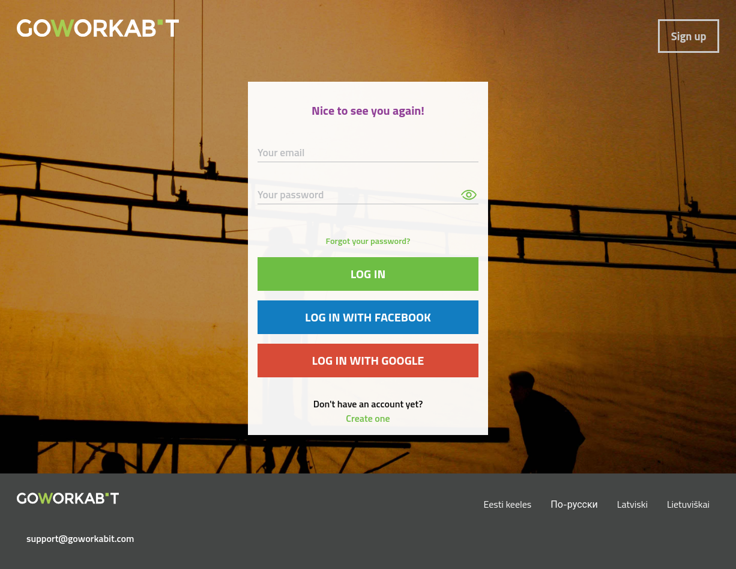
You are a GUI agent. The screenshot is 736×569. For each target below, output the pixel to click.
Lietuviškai (688, 504)
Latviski (632, 504)
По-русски (574, 504)
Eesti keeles (508, 504)
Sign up (689, 36)
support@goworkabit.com (72, 538)
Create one (368, 418)
